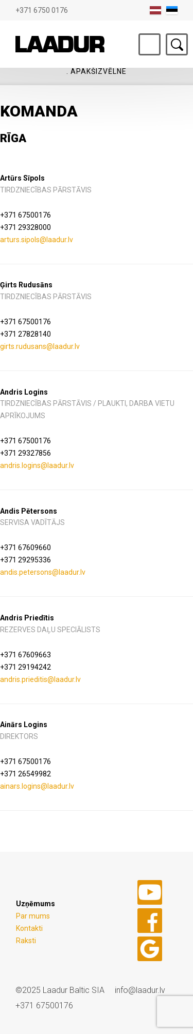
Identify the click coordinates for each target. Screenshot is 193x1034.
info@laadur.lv (140, 990)
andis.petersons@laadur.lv (42, 572)
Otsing (177, 44)
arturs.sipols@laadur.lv (36, 240)
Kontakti (29, 928)
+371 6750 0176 (41, 10)
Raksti (26, 941)
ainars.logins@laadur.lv (37, 786)
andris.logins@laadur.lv (37, 465)
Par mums (33, 916)
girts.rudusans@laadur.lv (40, 346)
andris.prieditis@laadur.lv (40, 679)
